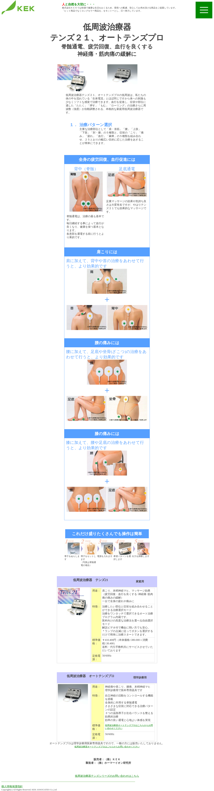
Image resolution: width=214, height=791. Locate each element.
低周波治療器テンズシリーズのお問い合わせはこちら (107, 775)
